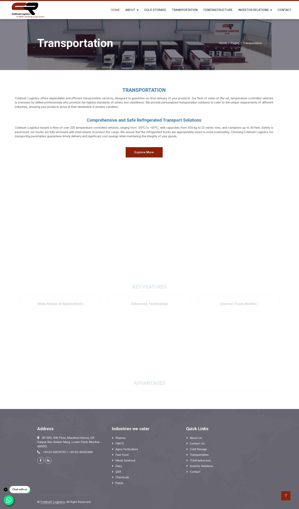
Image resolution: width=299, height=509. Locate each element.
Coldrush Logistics (52, 502)
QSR (118, 472)
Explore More (144, 152)
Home (115, 10)
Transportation (185, 10)
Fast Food (122, 455)
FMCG (119, 443)
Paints (119, 483)
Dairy (118, 466)
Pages (235, 43)
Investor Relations (253, 10)
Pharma (120, 438)
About (130, 10)
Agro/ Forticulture (126, 449)
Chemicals (122, 477)
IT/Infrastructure (217, 10)
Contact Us (197, 443)
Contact (284, 10)
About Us (196, 438)
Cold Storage (155, 10)
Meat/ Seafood (125, 460)
